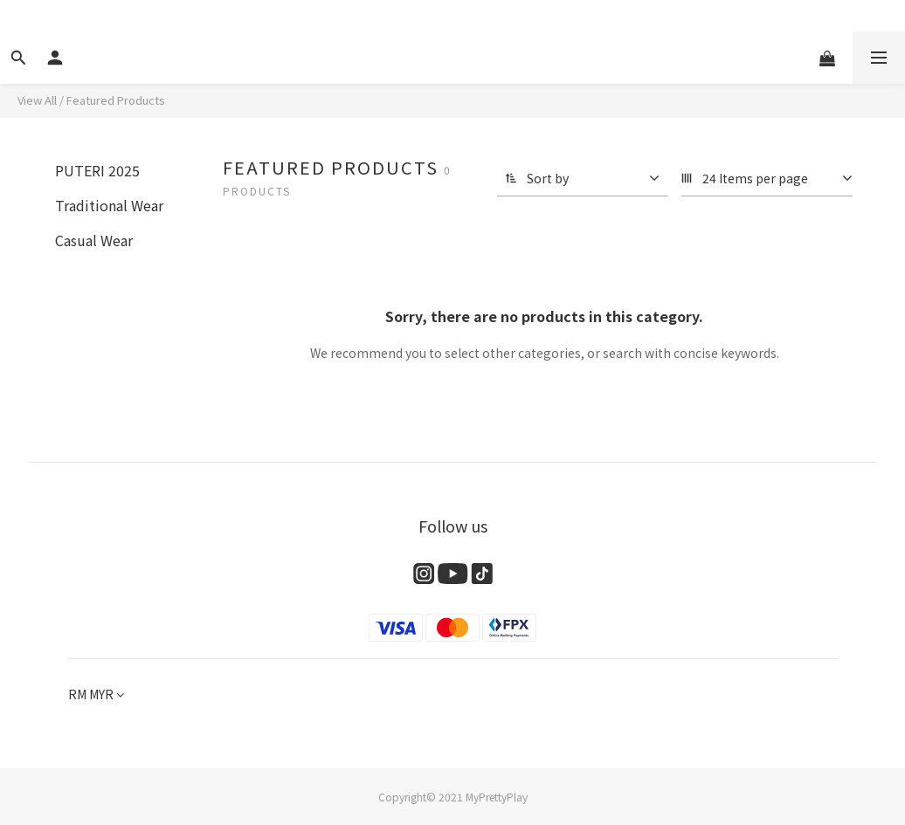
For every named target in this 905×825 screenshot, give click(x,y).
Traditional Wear (109, 205)
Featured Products (115, 100)
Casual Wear (94, 240)
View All (37, 100)
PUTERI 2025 (97, 170)
